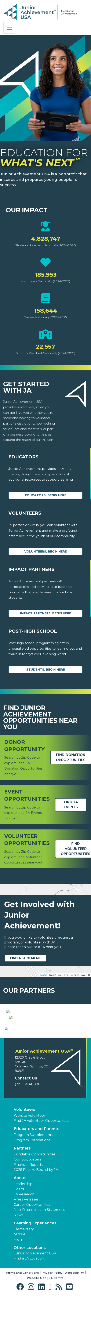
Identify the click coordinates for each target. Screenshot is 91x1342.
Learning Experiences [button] (35, 1269)
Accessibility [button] (74, 1319)
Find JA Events (71, 804)
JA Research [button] (24, 1241)
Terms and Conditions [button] (22, 1319)
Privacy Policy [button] (52, 1319)
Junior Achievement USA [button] (35, 1300)
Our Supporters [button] (27, 1206)
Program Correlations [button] (32, 1187)
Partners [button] (22, 1194)
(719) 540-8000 (27, 1131)
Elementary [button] (24, 1276)
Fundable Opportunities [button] (34, 1201)
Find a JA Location (29, 1305)
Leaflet (43, 975)
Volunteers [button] (24, 1156)
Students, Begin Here (45, 669)
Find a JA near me (25, 958)
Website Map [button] (36, 1324)
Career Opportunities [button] (32, 1251)
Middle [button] (19, 1281)
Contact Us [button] (26, 1125)
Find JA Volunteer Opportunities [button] (41, 1167)
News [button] (18, 1262)
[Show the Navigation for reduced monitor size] (9, 28)
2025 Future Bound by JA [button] (36, 1216)
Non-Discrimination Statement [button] (39, 1256)
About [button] (20, 1224)
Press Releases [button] (26, 1246)
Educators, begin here (45, 495)
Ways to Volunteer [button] (29, 1162)
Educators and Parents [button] (36, 1175)
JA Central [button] (56, 1324)
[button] (21, 1333)
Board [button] (19, 1236)
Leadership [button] (23, 1231)
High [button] (18, 1286)
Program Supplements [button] (33, 1182)
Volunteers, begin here (45, 551)
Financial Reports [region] (28, 1211)
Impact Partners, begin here (45, 613)
